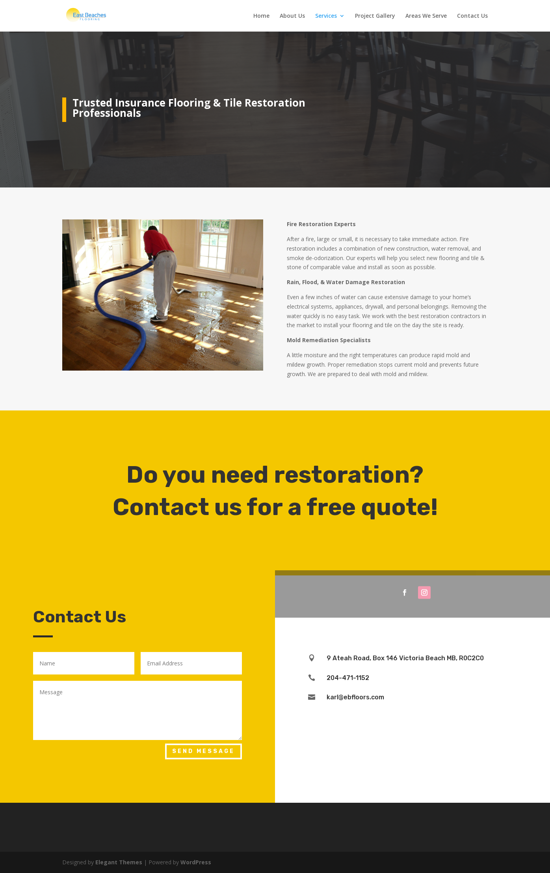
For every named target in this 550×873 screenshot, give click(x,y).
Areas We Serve (426, 16)
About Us (292, 16)
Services (326, 16)
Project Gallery (375, 16)
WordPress (195, 862)
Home (261, 16)
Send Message (203, 751)
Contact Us (472, 16)
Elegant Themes (118, 862)
